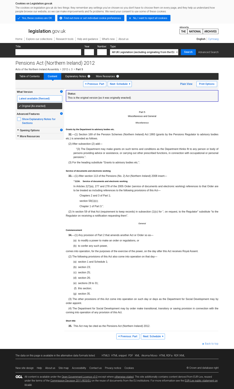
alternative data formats (74, 355)
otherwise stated (124, 376)
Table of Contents (30, 76)
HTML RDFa (165, 355)
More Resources (105, 76)
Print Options (206, 83)
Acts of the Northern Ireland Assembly (37, 69)
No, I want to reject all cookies (150, 18)
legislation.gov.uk (40, 30)
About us (50, 368)
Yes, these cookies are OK (37, 18)
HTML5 (106, 355)
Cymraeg (213, 39)
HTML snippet (119, 355)
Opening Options (28, 130)
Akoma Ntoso (149, 355)
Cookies (129, 368)
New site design (25, 368)
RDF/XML (179, 355)
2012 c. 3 (67, 69)
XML (137, 355)
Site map (63, 368)
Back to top (211, 343)
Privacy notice (113, 368)
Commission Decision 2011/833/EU (70, 380)
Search (188, 52)
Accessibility (79, 368)
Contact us (95, 368)
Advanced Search (208, 52)
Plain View (186, 83)
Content (52, 76)
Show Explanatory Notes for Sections (39, 121)
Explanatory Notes (75, 76)
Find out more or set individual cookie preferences (92, 18)
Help (39, 368)
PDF (130, 355)
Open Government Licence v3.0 (80, 376)
